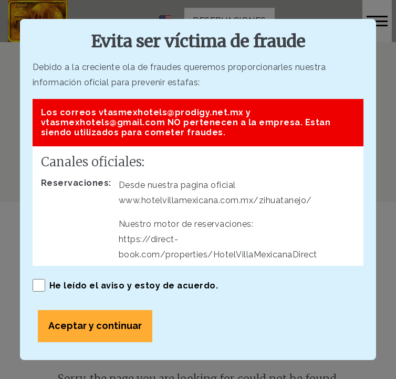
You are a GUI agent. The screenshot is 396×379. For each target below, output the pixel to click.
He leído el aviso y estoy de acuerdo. (125, 285)
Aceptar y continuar (95, 325)
